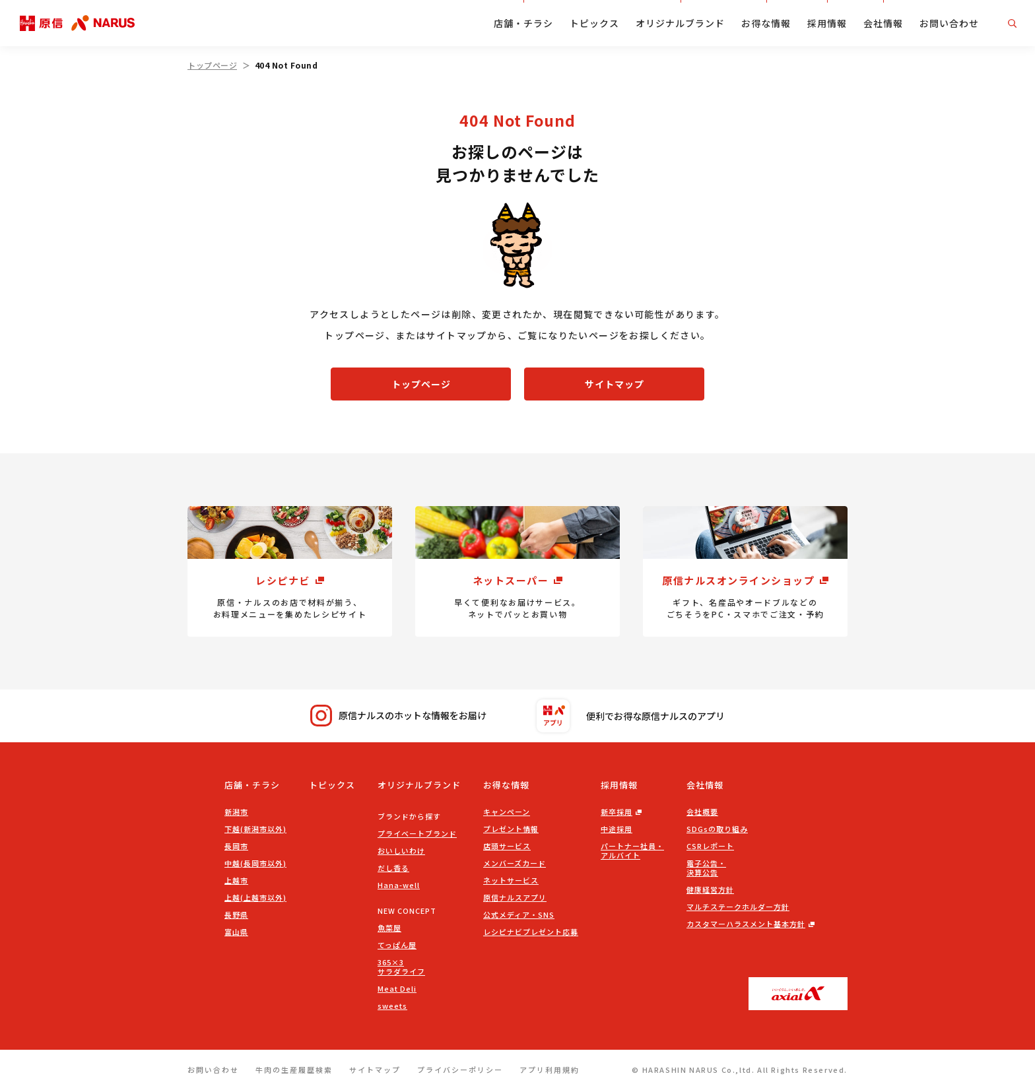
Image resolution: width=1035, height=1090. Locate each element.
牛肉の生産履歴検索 (294, 1069)
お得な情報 (766, 23)
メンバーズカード (514, 863)
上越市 (236, 880)
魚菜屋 (389, 927)
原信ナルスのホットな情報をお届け (398, 715)
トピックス (594, 23)
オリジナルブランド (680, 23)
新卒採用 (616, 811)
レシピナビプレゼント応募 (530, 931)
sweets (392, 1005)
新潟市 (236, 811)
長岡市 (236, 846)
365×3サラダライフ (401, 967)
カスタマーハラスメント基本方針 (745, 923)
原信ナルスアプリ (515, 897)
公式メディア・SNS (518, 914)
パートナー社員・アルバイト (632, 850)
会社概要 (702, 811)
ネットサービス (511, 880)
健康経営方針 (710, 889)
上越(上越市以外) (255, 897)
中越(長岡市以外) (255, 863)
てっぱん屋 (397, 945)
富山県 (236, 931)
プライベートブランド (417, 833)
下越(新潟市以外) (255, 828)
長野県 (236, 914)
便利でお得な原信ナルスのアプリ (631, 715)
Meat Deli (397, 988)
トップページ (212, 65)
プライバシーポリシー (460, 1069)
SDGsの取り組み (717, 828)
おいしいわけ (401, 850)
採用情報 (827, 23)
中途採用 (616, 828)
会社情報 (883, 23)
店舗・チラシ (523, 23)
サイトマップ (614, 384)
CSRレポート (710, 846)
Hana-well (399, 885)
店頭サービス (507, 846)
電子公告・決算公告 (706, 868)
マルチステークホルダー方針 (737, 906)
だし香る (393, 867)
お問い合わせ (949, 23)
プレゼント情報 (511, 828)
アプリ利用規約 (549, 1069)
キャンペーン (506, 811)
